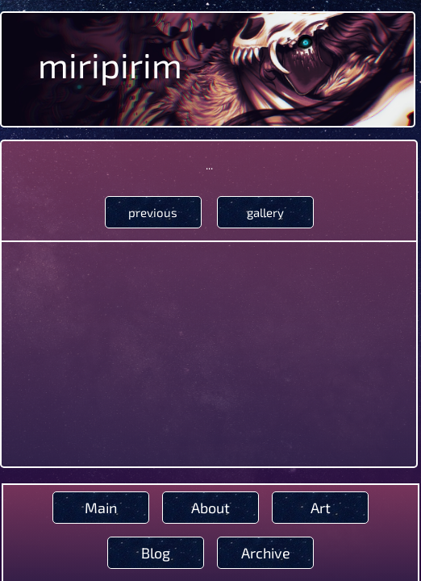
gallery (265, 212)
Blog (155, 553)
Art (321, 507)
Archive (265, 553)
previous (152, 212)
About (210, 507)
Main (101, 507)
